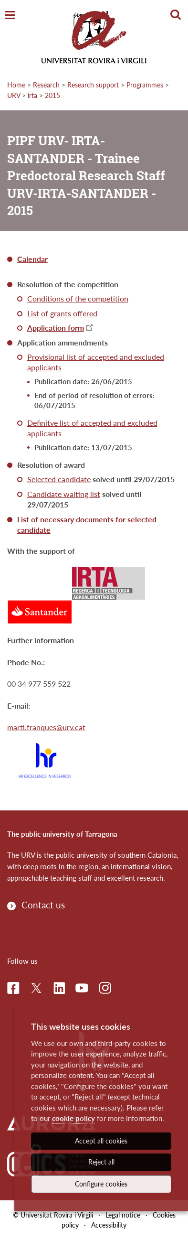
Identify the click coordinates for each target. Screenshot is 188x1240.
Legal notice (122, 1215)
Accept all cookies (101, 1141)
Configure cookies (101, 1184)
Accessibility (108, 1225)
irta (32, 95)
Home (16, 85)
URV (13, 95)
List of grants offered (62, 313)
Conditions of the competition (77, 298)
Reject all (101, 1162)
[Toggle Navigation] (10, 15)
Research (46, 85)
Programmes (144, 85)
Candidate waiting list (63, 493)
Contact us (43, 904)
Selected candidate (59, 479)
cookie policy (73, 1118)
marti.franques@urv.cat (46, 727)
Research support (93, 85)
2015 (52, 95)
